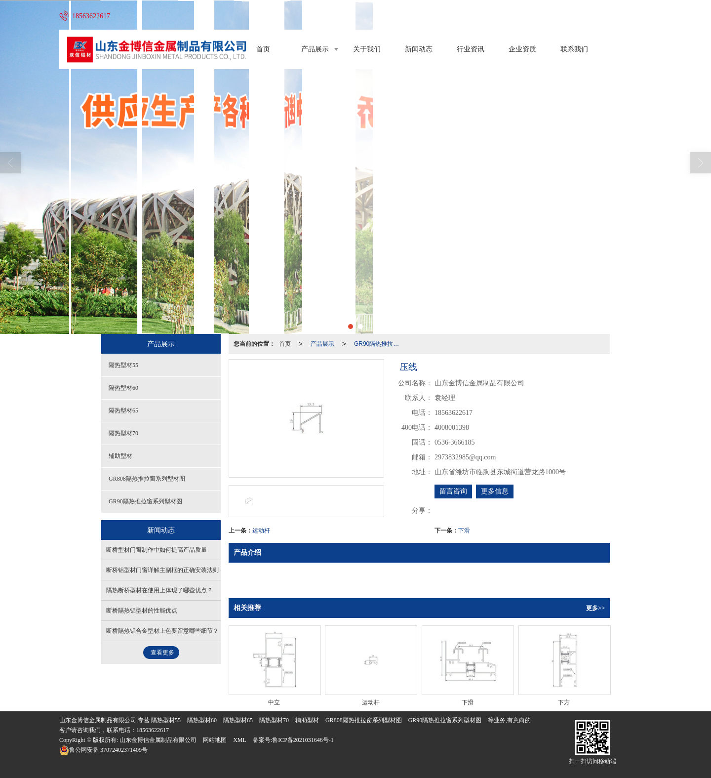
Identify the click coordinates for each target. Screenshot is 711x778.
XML (239, 740)
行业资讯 (470, 49)
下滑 (464, 530)
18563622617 (152, 730)
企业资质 (522, 49)
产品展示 (315, 49)
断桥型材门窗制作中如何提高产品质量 (156, 549)
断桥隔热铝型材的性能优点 (141, 610)
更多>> (595, 608)
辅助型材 (120, 455)
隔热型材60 (123, 387)
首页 (263, 49)
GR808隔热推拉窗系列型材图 (147, 478)
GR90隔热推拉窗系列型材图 (380, 343)
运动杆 (261, 530)
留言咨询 (453, 491)
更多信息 (495, 491)
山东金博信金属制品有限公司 (158, 740)
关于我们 (367, 49)
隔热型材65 (123, 410)
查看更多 (162, 652)
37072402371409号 (103, 749)
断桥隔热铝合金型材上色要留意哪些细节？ (162, 630)
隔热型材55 (123, 365)
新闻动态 (419, 49)
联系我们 (574, 49)
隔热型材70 (123, 433)
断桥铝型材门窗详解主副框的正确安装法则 (162, 570)
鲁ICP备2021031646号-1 (303, 740)
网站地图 (215, 740)
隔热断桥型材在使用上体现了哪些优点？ (159, 590)
